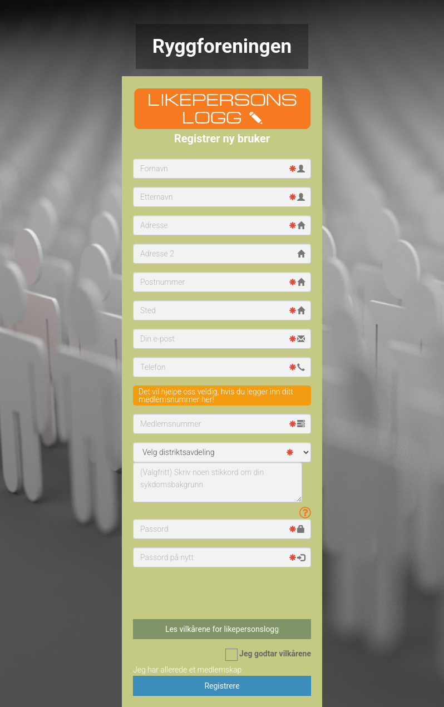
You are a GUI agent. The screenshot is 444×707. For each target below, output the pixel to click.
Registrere (221, 685)
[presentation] (201, 593)
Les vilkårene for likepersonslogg (222, 629)
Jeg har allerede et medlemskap (187, 669)
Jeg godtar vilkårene (268, 655)
